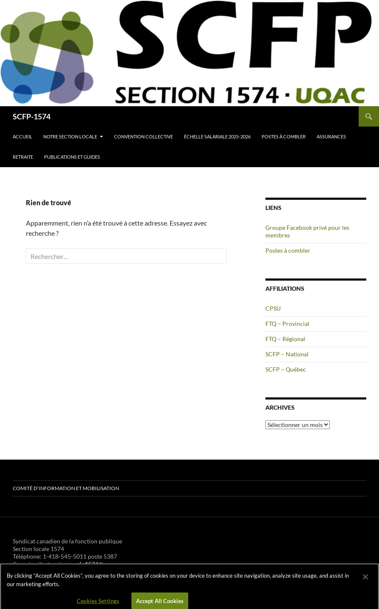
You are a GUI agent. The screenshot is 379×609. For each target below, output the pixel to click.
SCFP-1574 (31, 116)
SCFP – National (287, 354)
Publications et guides (72, 157)
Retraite (23, 157)
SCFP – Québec (285, 369)
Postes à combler (284, 136)
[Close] (365, 580)
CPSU (273, 308)
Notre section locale (70, 136)
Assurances (331, 136)
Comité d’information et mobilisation (66, 488)
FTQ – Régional (285, 338)
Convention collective (143, 136)
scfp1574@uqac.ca (98, 564)
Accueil (22, 136)
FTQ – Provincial (287, 323)
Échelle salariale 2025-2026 (217, 136)
